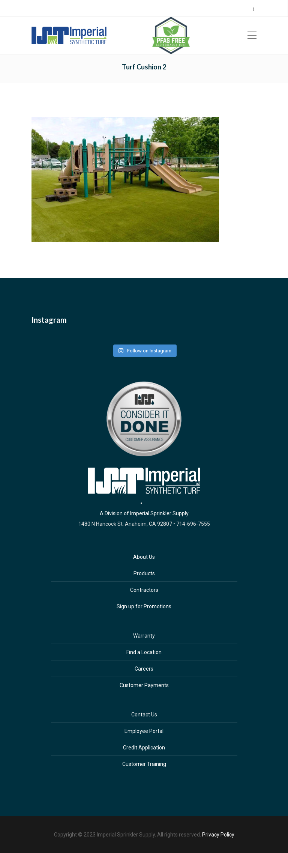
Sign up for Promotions (144, 606)
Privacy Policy (218, 835)
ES (278, 9)
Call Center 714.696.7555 (119, 8)
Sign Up (186, 8)
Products (144, 573)
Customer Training (144, 764)
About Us (144, 557)
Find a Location (144, 652)
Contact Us (144, 715)
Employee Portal (144, 731)
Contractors (144, 590)
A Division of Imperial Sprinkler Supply (144, 513)
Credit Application (144, 748)
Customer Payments (144, 685)
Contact (257, 8)
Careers (208, 8)
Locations (162, 8)
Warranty (144, 636)
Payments (232, 8)
